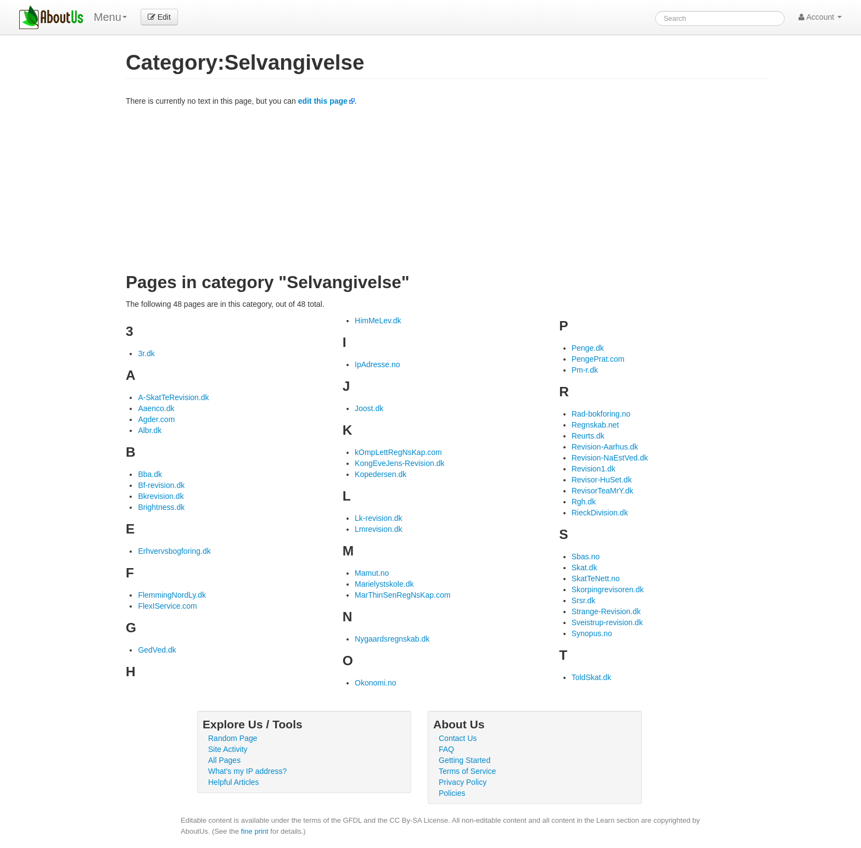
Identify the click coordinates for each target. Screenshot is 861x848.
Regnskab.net (595, 424)
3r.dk (146, 353)
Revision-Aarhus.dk (605, 446)
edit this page (323, 101)
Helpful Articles (233, 782)
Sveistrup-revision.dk (607, 622)
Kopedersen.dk (380, 474)
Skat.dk (584, 567)
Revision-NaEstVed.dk (610, 457)
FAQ (446, 749)
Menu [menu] (110, 17)
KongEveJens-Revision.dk (399, 463)
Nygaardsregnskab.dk (392, 638)
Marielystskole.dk (384, 584)
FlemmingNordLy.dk (172, 595)
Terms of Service (467, 771)
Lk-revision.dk (378, 518)
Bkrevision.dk (160, 496)
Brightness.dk (161, 507)
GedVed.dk (157, 649)
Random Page (233, 738)
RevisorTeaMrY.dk (603, 490)
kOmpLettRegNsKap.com (398, 452)
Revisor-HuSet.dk (602, 479)
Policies (452, 793)
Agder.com (156, 419)
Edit (159, 17)
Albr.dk (149, 430)
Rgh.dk (584, 501)
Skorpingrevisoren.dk (608, 589)
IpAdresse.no (377, 364)
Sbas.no (586, 556)
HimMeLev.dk (378, 320)
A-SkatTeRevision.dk (173, 397)
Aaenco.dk (156, 408)
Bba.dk (150, 474)
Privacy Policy (463, 782)
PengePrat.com (598, 359)
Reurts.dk (588, 435)
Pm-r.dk (585, 370)
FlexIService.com (167, 606)
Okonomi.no (375, 682)
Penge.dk (588, 348)
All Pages (224, 760)
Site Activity (228, 749)
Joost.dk (369, 408)
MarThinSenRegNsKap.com (402, 595)
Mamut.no (372, 573)
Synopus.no (592, 633)
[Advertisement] (447, 189)
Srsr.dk (584, 600)
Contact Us (458, 738)
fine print (255, 831)
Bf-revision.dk (161, 485)
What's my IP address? (247, 771)
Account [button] (820, 17)
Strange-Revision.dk (606, 611)
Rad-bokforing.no (601, 413)
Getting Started (464, 760)
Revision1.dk (594, 468)
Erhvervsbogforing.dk (174, 551)
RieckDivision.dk (600, 512)
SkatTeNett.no (596, 578)
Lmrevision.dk (378, 529)
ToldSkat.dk (591, 677)
